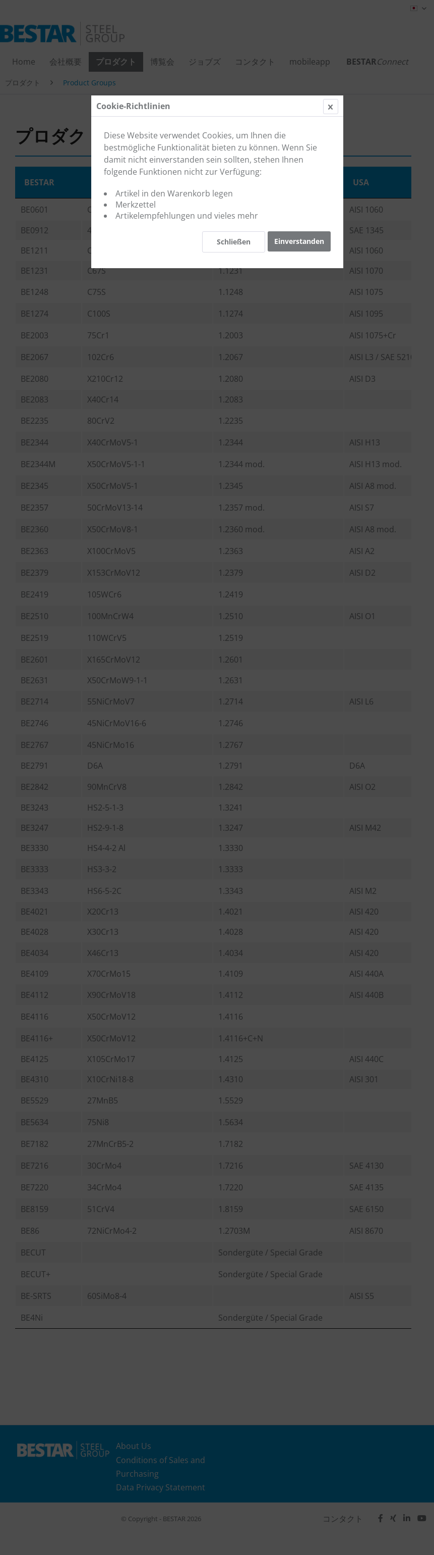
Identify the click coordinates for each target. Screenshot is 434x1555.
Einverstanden (299, 241)
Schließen (234, 241)
